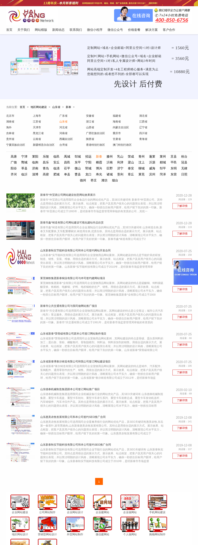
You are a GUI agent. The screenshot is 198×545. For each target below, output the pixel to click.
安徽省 (90, 116)
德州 (104, 175)
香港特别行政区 (148, 140)
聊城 (169, 163)
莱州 (169, 151)
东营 (83, 175)
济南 (61, 163)
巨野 (137, 163)
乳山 (126, 151)
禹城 (72, 151)
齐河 (50, 169)
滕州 (115, 151)
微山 (104, 163)
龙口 (126, 169)
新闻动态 (67, 534)
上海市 (37, 116)
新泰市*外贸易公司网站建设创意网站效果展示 (68, 189)
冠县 (29, 163)
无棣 (40, 169)
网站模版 (54, 534)
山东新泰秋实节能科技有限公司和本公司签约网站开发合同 (76, 245)
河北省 (10, 128)
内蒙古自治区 (67, 128)
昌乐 (61, 157)
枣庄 (115, 175)
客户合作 (150, 534)
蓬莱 (158, 151)
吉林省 (116, 128)
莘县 (50, 163)
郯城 (180, 157)
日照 (93, 175)
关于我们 (41, 534)
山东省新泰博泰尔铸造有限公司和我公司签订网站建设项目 (76, 358)
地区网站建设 (39, 108)
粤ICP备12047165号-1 (131, 541)
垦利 (158, 169)
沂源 (169, 157)
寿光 (137, 169)
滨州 (61, 175)
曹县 (115, 169)
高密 (83, 169)
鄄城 (40, 157)
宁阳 (104, 157)
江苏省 (10, 122)
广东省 (63, 116)
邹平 (18, 169)
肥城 (93, 169)
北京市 (10, 116)
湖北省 (143, 116)
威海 (180, 163)
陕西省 (169, 134)
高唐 (18, 151)
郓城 (115, 163)
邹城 (83, 151)
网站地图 (164, 534)
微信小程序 (95, 534)
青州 (148, 151)
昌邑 (83, 157)
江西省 (116, 122)
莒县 (180, 151)
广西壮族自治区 (15, 134)
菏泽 (72, 175)
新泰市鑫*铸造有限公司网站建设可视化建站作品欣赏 (72, 217)
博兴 (126, 163)
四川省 (63, 134)
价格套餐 (124, 534)
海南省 (90, 122)
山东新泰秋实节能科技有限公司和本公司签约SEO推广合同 (76, 442)
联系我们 (80, 534)
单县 (104, 169)
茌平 (93, 163)
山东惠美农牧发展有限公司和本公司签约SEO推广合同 (73, 414)
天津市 (169, 122)
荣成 (137, 151)
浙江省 (63, 122)
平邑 (18, 163)
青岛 (72, 163)
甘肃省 (10, 140)
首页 (22, 108)
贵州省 (90, 134)
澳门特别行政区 (174, 140)
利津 (137, 157)
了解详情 (182, 200)
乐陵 (50, 151)
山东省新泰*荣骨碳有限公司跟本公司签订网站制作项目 (74, 330)
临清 (83, 163)
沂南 (126, 157)
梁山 (148, 157)
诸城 (148, 169)
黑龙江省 (144, 128)
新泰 (68, 108)
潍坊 (126, 175)
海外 (141, 122)
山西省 (37, 128)
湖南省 (169, 116)
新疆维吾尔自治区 (96, 140)
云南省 (116, 134)
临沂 (61, 169)
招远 (93, 151)
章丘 (169, 169)
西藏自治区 (145, 134)
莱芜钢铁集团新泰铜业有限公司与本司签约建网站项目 (73, 274)
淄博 (72, 169)
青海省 (37, 140)
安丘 (72, 157)
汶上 (158, 157)
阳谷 (40, 163)
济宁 (148, 163)
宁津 (29, 151)
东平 (93, 157)
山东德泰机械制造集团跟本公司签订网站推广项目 (71, 386)
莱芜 (180, 169)
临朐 (50, 157)
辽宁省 (90, 128)
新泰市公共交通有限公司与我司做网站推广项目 (69, 302)
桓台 (18, 157)
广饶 (29, 157)
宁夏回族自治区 (68, 140)
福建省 (116, 116)
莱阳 (40, 151)
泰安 (158, 163)
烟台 (137, 175)
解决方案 (137, 534)
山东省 (56, 108)
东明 (29, 169)
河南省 (169, 128)
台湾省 (116, 140)
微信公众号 (110, 534)
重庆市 (37, 134)
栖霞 (115, 157)
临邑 (61, 151)
